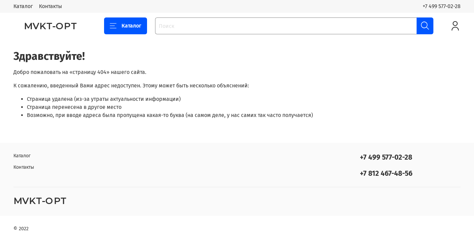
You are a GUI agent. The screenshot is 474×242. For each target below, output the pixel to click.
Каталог (23, 6)
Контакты (50, 6)
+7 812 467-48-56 (386, 173)
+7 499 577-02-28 (442, 6)
